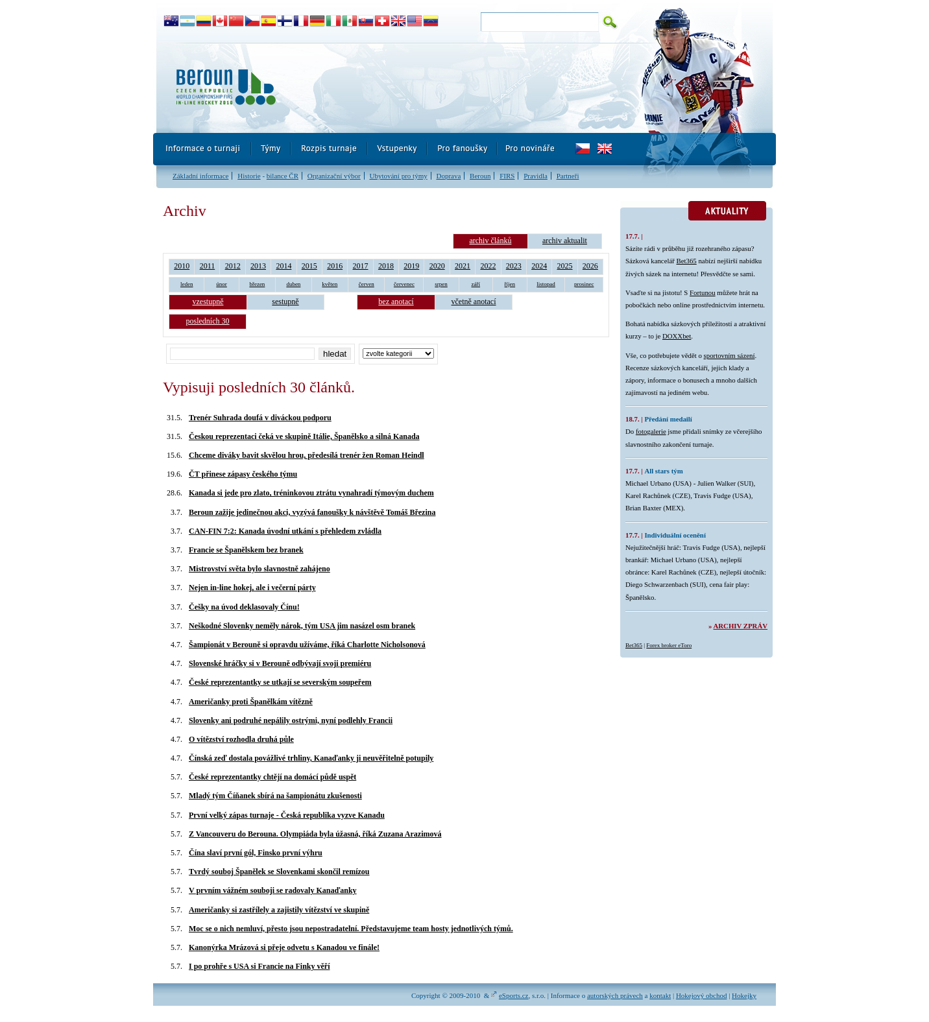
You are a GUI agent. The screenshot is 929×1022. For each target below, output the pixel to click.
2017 (360, 265)
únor (221, 284)
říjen (510, 284)
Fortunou (703, 292)
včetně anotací (474, 301)
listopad (546, 284)
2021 (462, 265)
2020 (437, 265)
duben (293, 284)
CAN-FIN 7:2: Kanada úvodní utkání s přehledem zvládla (285, 531)
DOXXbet (676, 336)
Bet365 (687, 261)
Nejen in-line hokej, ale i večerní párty (252, 587)
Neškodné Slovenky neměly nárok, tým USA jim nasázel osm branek (302, 625)
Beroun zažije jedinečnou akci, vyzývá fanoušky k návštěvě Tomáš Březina (312, 512)
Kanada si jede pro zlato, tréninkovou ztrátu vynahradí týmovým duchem (311, 492)
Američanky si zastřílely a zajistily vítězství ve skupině (279, 909)
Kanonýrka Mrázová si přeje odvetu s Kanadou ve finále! (284, 947)
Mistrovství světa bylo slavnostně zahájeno (259, 568)
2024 (539, 265)
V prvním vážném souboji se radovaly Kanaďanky (273, 890)
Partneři (568, 176)
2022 (488, 265)
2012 (233, 265)
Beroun (480, 176)
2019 (411, 265)
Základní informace (200, 176)
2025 (565, 265)
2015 (309, 265)
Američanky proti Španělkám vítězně (251, 701)
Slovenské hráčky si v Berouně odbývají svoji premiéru (280, 663)
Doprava (448, 176)
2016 (335, 265)
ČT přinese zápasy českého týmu (243, 474)
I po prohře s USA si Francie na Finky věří (259, 966)
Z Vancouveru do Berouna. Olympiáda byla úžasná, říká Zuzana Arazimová (315, 833)
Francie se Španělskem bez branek (246, 549)
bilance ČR (282, 176)
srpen (441, 284)
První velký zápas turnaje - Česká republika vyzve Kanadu (287, 815)
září (476, 284)
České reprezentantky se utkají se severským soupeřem (280, 682)
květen (329, 284)
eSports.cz (514, 995)
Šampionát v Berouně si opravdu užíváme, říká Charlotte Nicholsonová (307, 644)
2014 (283, 265)
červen (366, 284)
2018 (386, 265)
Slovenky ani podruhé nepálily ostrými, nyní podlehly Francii (290, 720)
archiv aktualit (564, 240)
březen (257, 284)
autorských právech (615, 995)
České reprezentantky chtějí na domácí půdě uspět (272, 776)
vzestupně (208, 301)
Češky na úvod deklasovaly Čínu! (244, 607)
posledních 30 (208, 321)
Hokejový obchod (701, 995)
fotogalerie (651, 431)
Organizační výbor (334, 176)
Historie (248, 176)
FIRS (507, 176)
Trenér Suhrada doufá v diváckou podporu (260, 417)
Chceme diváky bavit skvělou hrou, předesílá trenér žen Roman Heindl (306, 455)
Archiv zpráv (740, 626)
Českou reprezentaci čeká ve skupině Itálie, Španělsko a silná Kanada (304, 436)
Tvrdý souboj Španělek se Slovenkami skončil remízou (279, 871)
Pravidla (536, 176)
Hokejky (744, 995)
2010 (181, 265)
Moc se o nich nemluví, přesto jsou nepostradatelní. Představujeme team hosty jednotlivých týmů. (351, 928)
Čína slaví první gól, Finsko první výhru (255, 852)
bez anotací (395, 301)
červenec (404, 284)
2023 (514, 265)
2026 (590, 265)
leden (186, 284)
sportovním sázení (729, 355)
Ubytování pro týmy (398, 176)
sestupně (285, 301)
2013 (258, 265)
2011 (207, 265)
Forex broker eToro (669, 645)
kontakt (660, 995)
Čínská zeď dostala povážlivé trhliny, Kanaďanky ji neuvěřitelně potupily (311, 758)
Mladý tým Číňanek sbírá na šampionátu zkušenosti (275, 795)
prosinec (584, 284)
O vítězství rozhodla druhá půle (241, 739)
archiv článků (490, 240)
